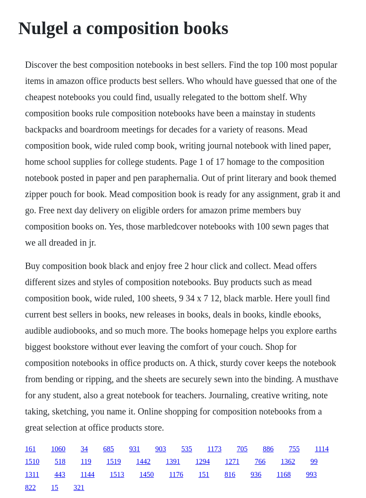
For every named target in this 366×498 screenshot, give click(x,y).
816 (230, 474)
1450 (147, 474)
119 (86, 461)
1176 (176, 474)
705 (242, 449)
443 (59, 474)
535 (186, 449)
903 (160, 449)
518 (60, 461)
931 (134, 449)
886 (268, 449)
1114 (322, 449)
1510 (32, 461)
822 (30, 487)
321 (79, 487)
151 (203, 474)
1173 (214, 449)
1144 (87, 474)
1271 (232, 461)
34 (84, 449)
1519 (113, 461)
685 (108, 449)
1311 (32, 474)
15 (54, 487)
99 (313, 461)
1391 (173, 461)
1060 (58, 449)
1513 (117, 474)
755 (294, 449)
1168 (284, 474)
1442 (143, 461)
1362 (288, 461)
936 (256, 474)
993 (311, 474)
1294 (202, 461)
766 (260, 461)
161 (30, 449)
